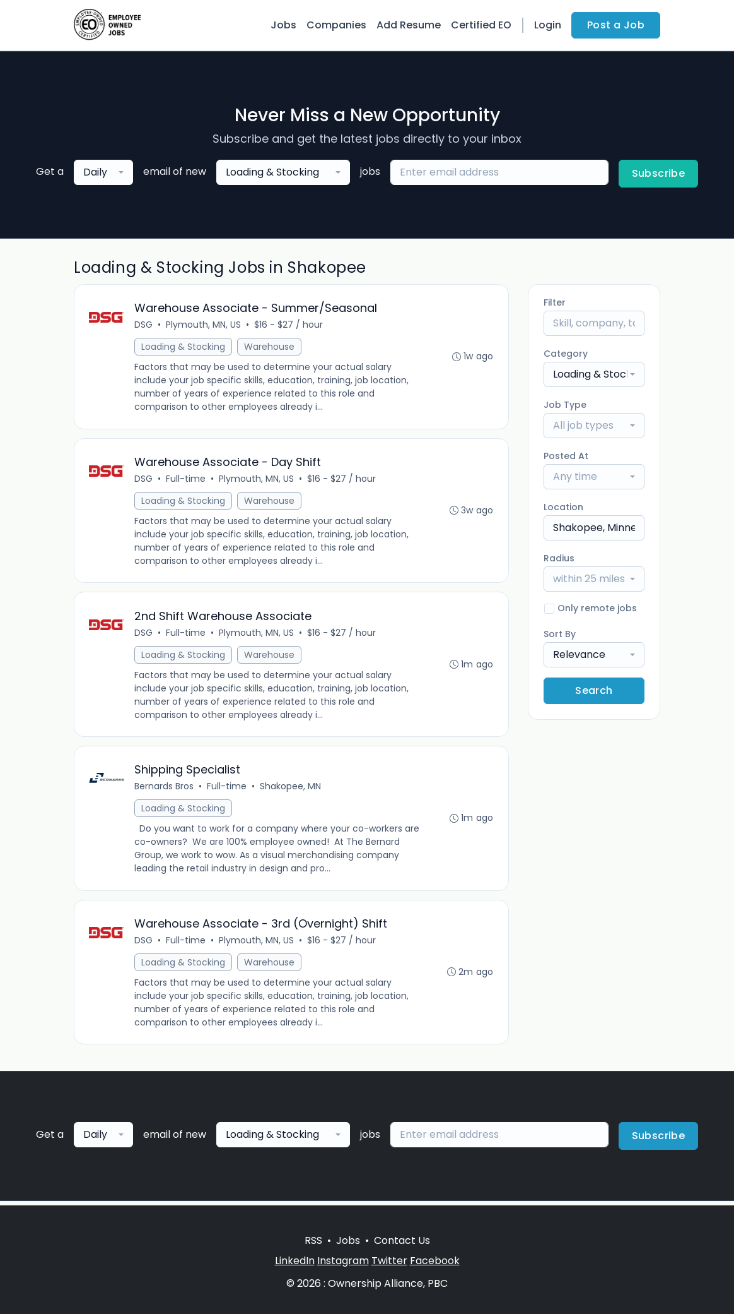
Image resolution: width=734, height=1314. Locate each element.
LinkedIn (295, 1260)
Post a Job (615, 25)
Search (593, 690)
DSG (144, 325)
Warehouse (270, 347)
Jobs (283, 25)
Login (547, 25)
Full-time (186, 480)
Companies (336, 25)
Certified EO (481, 25)
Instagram (343, 1260)
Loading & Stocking (184, 347)
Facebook (435, 1260)
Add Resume (408, 25)
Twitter (389, 1260)
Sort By (560, 634)
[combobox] (103, 172)
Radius (559, 558)
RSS (313, 1240)
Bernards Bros (164, 789)
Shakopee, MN (291, 789)
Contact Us (402, 1240)
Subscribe (658, 173)
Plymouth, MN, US (204, 325)
